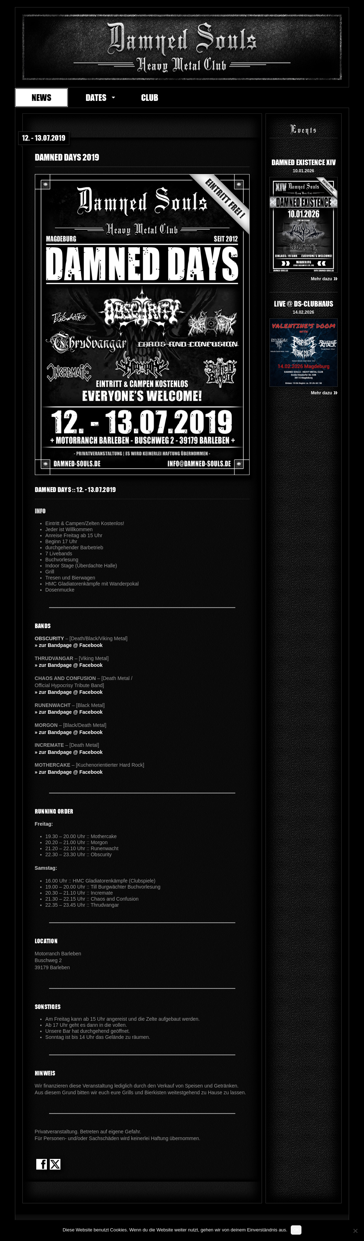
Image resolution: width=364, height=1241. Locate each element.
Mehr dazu (324, 278)
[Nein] (355, 1230)
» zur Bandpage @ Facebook (69, 645)
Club (149, 97)
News (41, 97)
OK (296, 1229)
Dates (96, 97)
